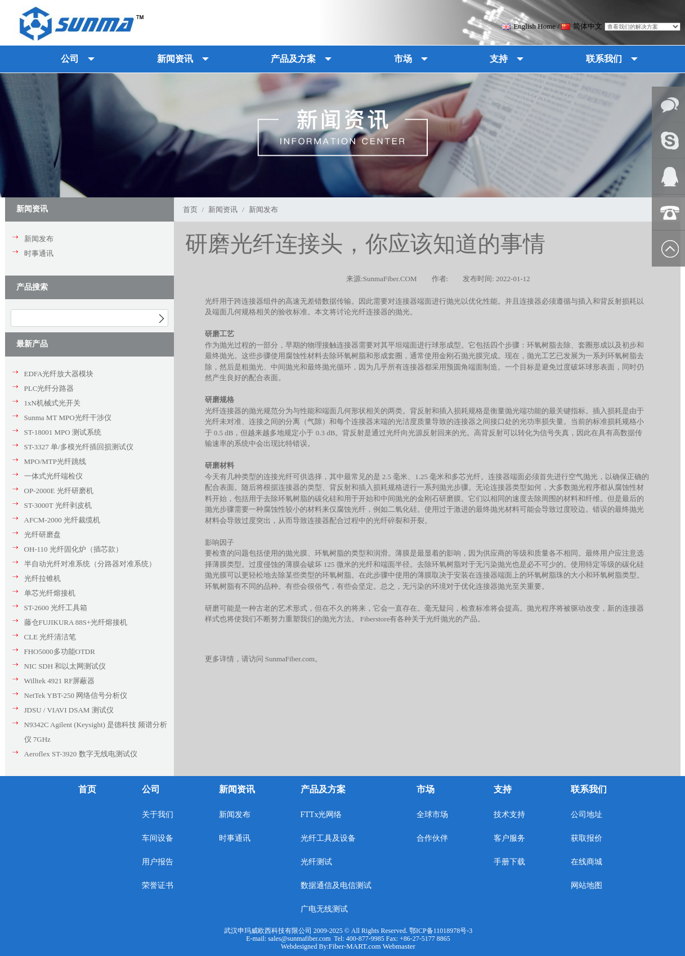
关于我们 (157, 814)
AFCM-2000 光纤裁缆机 (62, 520)
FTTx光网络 (321, 814)
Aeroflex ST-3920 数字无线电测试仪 (80, 754)
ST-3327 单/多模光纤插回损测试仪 (78, 447)
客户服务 (509, 838)
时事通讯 (38, 253)
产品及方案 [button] (293, 59)
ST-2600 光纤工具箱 (56, 607)
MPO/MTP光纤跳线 (55, 461)
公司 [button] (70, 59)
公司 (151, 789)
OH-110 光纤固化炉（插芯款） (73, 549)
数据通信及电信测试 (336, 885)
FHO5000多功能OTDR (59, 651)
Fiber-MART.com (356, 946)
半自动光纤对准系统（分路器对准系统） (90, 564)
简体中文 (581, 26)
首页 (190, 209)
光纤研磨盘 (42, 534)
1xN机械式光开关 (52, 403)
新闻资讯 (223, 209)
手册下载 (509, 862)
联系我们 (589, 789)
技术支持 (509, 814)
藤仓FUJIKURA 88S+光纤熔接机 (76, 622)
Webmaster (399, 946)
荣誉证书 (157, 885)
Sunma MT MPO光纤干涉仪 (67, 417)
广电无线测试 (324, 909)
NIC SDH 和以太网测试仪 (65, 666)
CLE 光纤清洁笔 (50, 637)
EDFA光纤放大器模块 (59, 373)
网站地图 (586, 885)
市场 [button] (403, 59)
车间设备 (157, 838)
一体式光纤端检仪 (53, 476)
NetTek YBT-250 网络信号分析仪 (76, 695)
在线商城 (586, 862)
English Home (529, 26)
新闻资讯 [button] (175, 59)
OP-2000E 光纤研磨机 (58, 490)
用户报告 (157, 862)
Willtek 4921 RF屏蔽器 (59, 681)
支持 (503, 789)
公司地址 (586, 814)
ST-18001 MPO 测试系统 (62, 432)
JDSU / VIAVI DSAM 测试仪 (69, 710)
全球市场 (432, 814)
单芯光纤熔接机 (49, 593)
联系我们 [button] (604, 59)
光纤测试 (316, 862)
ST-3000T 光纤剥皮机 (58, 505)
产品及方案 (323, 789)
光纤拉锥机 (42, 578)
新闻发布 (38, 239)
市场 (426, 789)
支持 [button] (499, 59)
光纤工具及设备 (328, 838)
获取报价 (586, 838)
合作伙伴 (432, 838)
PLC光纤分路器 (49, 388)
